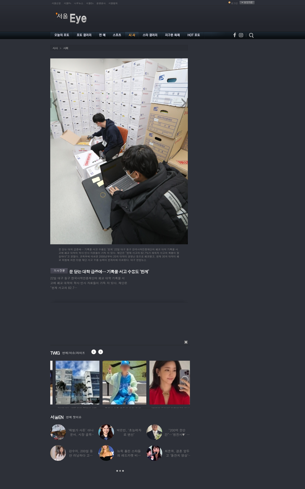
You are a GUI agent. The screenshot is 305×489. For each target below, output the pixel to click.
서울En (89, 3)
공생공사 (101, 3)
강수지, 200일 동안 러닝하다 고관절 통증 (81, 455)
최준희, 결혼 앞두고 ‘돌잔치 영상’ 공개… (177, 455)
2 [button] (120, 471)
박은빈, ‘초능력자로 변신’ (129, 432)
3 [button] (123, 471)
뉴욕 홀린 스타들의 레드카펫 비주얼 (129, 455)
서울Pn (67, 3)
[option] (51, 382)
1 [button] (117, 471)
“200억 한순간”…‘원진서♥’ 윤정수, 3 (177, 434)
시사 (55, 48)
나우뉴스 (78, 3)
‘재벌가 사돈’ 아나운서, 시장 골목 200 (81, 434)
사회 (65, 48)
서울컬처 (113, 3)
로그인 (234, 3)
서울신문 (56, 3)
